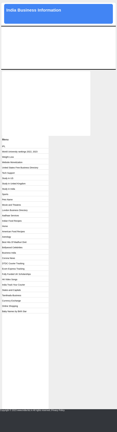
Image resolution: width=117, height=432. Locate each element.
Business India (9, 253)
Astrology (6, 237)
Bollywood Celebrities (12, 247)
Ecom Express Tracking (13, 269)
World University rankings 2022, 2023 (19, 151)
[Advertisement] (58, 47)
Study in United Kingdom (14, 183)
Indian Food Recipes (12, 221)
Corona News (8, 258)
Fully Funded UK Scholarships (16, 274)
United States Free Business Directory (20, 167)
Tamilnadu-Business (11, 295)
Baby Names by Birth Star (14, 311)
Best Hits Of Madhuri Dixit (14, 242)
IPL (3, 146)
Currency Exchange (11, 301)
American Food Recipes (13, 231)
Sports (5, 194)
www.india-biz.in (24, 410)
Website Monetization (12, 162)
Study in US (7, 178)
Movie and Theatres (11, 205)
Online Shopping (10, 306)
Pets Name (7, 199)
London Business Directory (15, 210)
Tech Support (8, 173)
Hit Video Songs (9, 279)
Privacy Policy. (58, 410)
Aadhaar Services (10, 215)
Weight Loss (8, 157)
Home (5, 226)
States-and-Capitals (11, 290)
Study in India (8, 189)
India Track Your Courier (13, 285)
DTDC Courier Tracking (13, 263)
